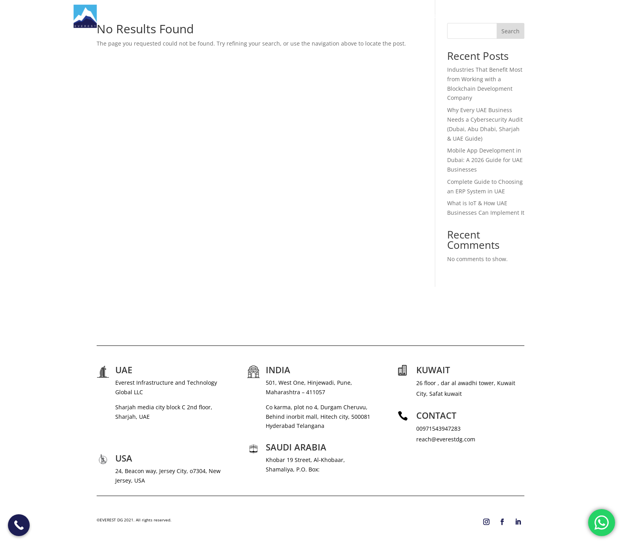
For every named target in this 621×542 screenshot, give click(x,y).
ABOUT (361, 16)
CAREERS (478, 16)
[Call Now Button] (19, 525)
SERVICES (391, 16)
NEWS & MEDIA (439, 16)
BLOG (506, 16)
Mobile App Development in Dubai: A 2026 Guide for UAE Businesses (485, 160)
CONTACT (535, 16)
